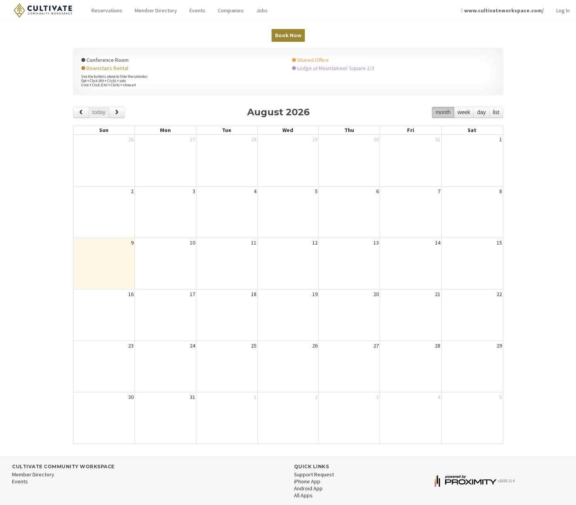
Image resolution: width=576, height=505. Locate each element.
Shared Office (310, 59)
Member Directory (156, 10)
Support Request (314, 474)
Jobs (262, 10)
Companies (231, 10)
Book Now (288, 35)
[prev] (81, 112)
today (98, 112)
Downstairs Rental (104, 68)
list (496, 112)
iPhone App (307, 481)
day (481, 112)
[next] (117, 112)
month (442, 112)
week (463, 112)
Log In (563, 10)
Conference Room (105, 59)
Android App (308, 488)
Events (197, 10)
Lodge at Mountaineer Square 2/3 (333, 68)
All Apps (303, 495)
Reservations (106, 10)
